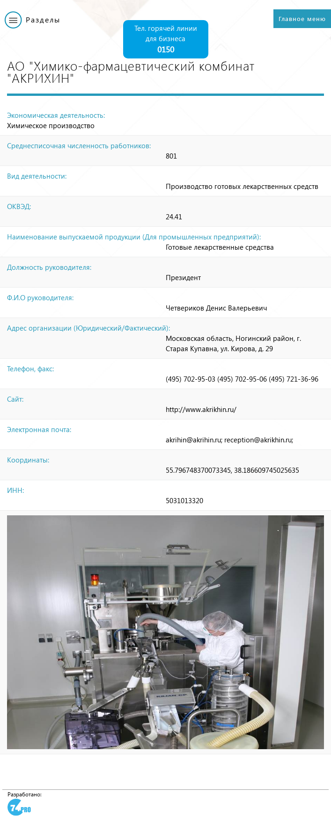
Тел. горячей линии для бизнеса (166, 39)
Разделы (43, 19)
